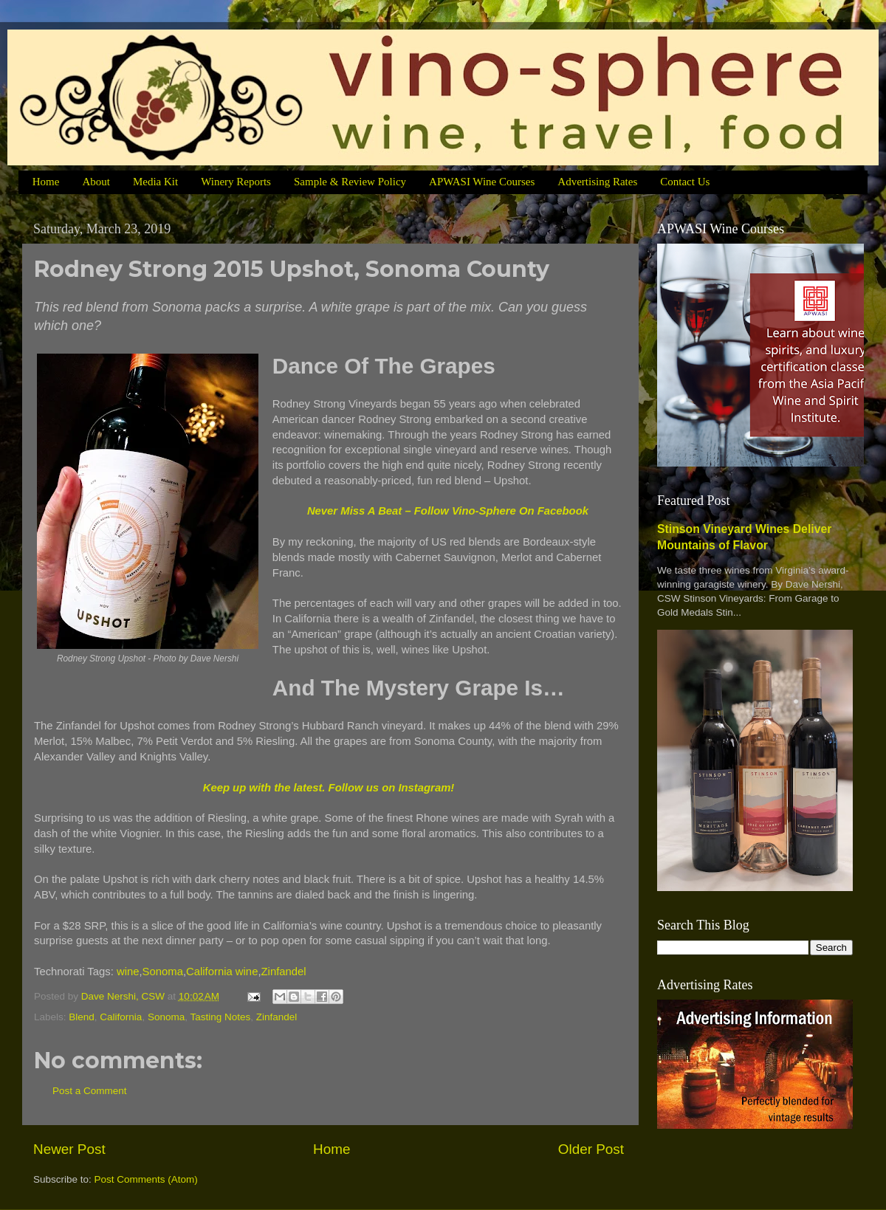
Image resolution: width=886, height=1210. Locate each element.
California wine (222, 971)
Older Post (591, 1149)
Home (46, 182)
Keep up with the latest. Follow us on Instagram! (329, 788)
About (96, 182)
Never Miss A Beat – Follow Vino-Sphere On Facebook (447, 511)
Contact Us (685, 182)
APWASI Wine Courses (482, 182)
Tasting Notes (220, 1016)
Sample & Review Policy (350, 182)
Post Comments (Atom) (146, 1179)
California (121, 1016)
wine (128, 971)
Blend (82, 1016)
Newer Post (69, 1149)
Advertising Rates (597, 182)
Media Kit (155, 182)
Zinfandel (283, 971)
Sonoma (162, 971)
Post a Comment (89, 1090)
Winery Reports (236, 182)
